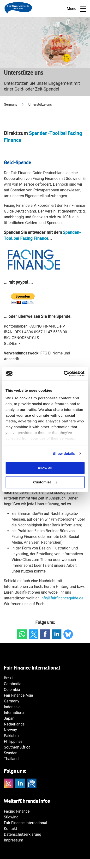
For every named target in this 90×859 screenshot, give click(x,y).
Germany (10, 104)
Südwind (11, 817)
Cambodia (12, 684)
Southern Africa (17, 747)
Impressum (13, 840)
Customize (45, 482)
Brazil (8, 678)
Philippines (13, 741)
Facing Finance (17, 811)
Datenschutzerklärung (22, 834)
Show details (64, 453)
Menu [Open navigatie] (76, 9)
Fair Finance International (25, 823)
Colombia (12, 689)
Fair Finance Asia (18, 695)
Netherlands (14, 724)
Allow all (45, 468)
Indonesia (12, 707)
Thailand (11, 758)
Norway (10, 730)
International (14, 712)
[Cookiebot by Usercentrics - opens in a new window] (64, 374)
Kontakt (10, 828)
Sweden (10, 753)
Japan (9, 718)
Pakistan (11, 735)
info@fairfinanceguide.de (62, 598)
